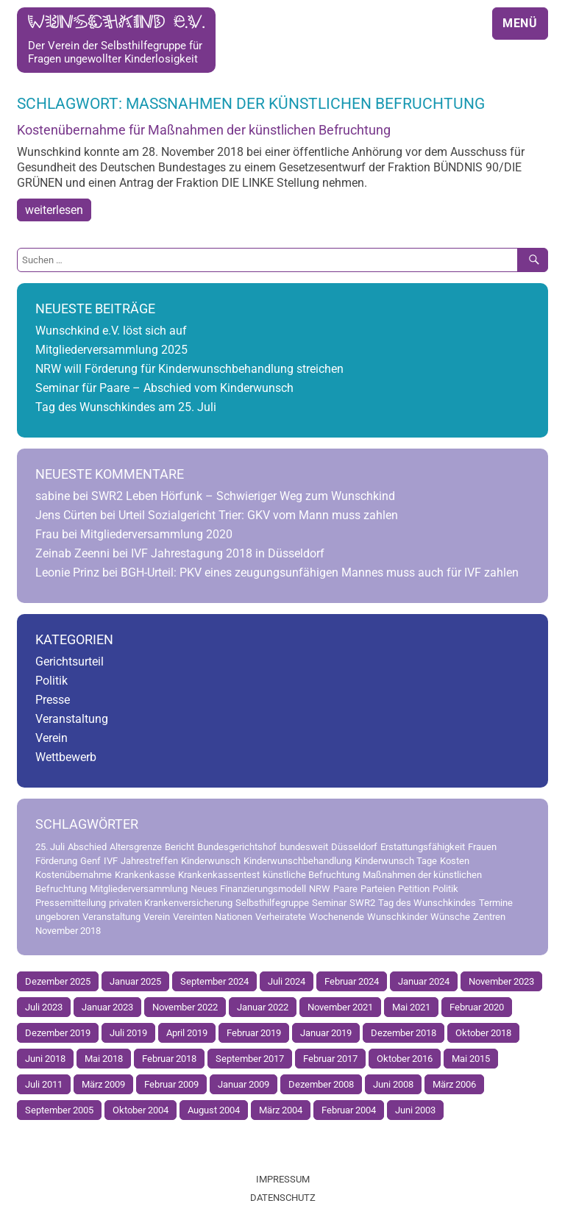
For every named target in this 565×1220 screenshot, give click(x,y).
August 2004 (214, 1110)
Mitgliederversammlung (139, 888)
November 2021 (340, 1007)
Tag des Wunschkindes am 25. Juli (125, 407)
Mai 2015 (471, 1058)
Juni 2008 (393, 1084)
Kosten (454, 860)
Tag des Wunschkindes (427, 902)
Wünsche (450, 916)
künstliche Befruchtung (311, 874)
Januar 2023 (107, 1007)
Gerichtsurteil (69, 661)
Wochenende (336, 916)
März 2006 (454, 1084)
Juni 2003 (415, 1110)
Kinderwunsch (211, 860)
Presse (52, 700)
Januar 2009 (243, 1084)
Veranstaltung (71, 719)
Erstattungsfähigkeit (422, 846)
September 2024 (214, 981)
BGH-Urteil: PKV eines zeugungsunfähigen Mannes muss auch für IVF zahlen (320, 572)
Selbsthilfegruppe (272, 902)
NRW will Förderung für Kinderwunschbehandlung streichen (189, 369)
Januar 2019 (326, 1032)
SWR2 (362, 902)
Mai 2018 (104, 1058)
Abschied (87, 846)
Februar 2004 (348, 1110)
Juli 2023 (44, 1007)
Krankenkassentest (219, 874)
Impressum (283, 1179)
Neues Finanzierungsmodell (248, 888)
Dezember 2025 (57, 981)
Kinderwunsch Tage (396, 860)
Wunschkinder (397, 916)
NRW (319, 888)
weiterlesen (54, 210)
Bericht (179, 846)
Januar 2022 (262, 1007)
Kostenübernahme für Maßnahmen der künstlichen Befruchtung (204, 130)
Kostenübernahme (73, 874)
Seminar (329, 902)
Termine (496, 902)
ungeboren (57, 916)
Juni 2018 (45, 1058)
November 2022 (185, 1007)
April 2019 (186, 1032)
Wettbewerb (65, 757)
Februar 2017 (330, 1058)
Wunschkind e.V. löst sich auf (111, 331)
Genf (90, 860)
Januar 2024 (423, 981)
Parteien (377, 888)
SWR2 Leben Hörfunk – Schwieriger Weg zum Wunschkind (243, 496)
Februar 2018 (169, 1058)
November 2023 (501, 981)
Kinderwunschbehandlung (298, 860)
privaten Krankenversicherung (170, 902)
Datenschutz (283, 1197)
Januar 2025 (135, 981)
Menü (520, 23)
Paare (345, 888)
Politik (51, 681)
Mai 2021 (411, 1007)
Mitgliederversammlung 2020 (156, 534)
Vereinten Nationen (212, 916)
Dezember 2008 (321, 1084)
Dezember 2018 (403, 1032)
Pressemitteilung (70, 902)
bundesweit (304, 846)
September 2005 (59, 1110)
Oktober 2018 (483, 1032)
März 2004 (280, 1110)
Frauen (482, 846)
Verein (51, 738)
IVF (111, 860)
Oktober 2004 (140, 1110)
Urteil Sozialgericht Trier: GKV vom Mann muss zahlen (258, 515)
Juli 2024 (286, 981)
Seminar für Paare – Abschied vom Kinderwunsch (164, 388)
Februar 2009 (171, 1084)
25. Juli (50, 846)
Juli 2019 (128, 1032)
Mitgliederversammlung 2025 (111, 350)
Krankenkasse (145, 874)
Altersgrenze (136, 846)
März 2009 (103, 1084)
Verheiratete (280, 916)
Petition (414, 888)
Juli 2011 (44, 1084)
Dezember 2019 (57, 1032)
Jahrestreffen (149, 860)
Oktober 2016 (405, 1058)
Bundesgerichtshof (237, 846)
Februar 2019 (254, 1032)
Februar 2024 (351, 981)
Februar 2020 (476, 1007)
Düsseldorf (354, 846)
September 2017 (250, 1058)
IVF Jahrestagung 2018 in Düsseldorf (227, 553)
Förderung (56, 860)
